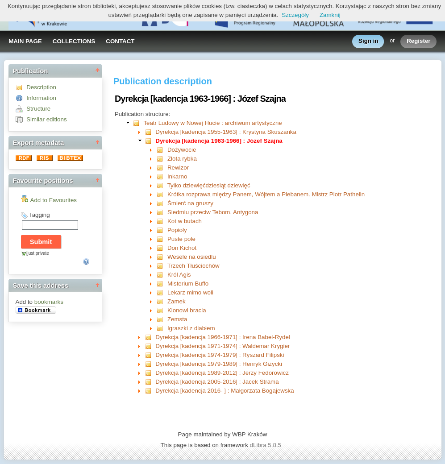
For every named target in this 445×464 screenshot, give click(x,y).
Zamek (176, 301)
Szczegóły (295, 15)
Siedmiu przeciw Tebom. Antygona (212, 212)
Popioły (177, 230)
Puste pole (181, 239)
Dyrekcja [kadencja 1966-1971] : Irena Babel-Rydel (222, 337)
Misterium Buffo (187, 283)
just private (38, 253)
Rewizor (178, 167)
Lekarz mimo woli (190, 292)
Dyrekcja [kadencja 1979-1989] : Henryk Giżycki (218, 363)
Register (418, 41)
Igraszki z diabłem (191, 328)
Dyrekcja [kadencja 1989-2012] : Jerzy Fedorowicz (222, 372)
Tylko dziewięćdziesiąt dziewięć (208, 185)
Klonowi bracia (186, 310)
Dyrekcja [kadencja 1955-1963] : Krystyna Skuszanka (225, 131)
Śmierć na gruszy (190, 203)
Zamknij (330, 15)
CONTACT (120, 41)
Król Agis (179, 274)
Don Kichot (181, 247)
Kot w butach (184, 221)
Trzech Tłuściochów (193, 265)
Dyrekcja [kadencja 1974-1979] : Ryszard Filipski (219, 355)
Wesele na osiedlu (191, 256)
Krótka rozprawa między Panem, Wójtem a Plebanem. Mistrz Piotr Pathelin (266, 194)
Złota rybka (182, 158)
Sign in (368, 41)
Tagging (39, 214)
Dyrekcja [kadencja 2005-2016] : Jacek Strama (217, 381)
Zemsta (177, 319)
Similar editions (46, 119)
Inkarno (177, 176)
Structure (38, 108)
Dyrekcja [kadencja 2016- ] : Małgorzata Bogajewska (224, 390)
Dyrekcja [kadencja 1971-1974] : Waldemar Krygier (222, 346)
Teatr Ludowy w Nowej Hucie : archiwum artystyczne (212, 123)
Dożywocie (181, 149)
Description (41, 87)
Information (41, 98)
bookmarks (48, 301)
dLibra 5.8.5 (266, 445)
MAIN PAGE (25, 41)
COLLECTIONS (74, 41)
